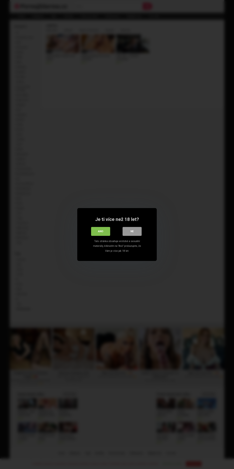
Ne (132, 231)
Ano (100, 231)
